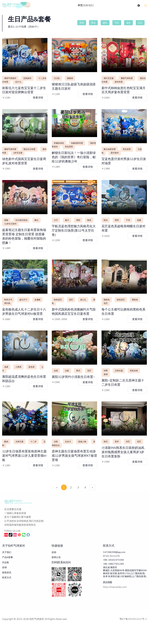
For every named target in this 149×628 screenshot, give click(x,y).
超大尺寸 (23, 299)
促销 (4, 567)
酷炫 (6, 441)
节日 (116, 22)
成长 (128, 22)
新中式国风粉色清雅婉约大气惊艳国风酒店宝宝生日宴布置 (74, 311)
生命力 (68, 441)
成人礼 (83, 299)
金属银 (37, 299)
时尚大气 (8, 299)
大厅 (56, 220)
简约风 (7, 303)
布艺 (128, 441)
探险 (6, 220)
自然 (56, 370)
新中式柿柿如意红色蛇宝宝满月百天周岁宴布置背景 (123, 90)
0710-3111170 (111, 556)
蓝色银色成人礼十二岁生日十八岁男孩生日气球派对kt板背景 (24, 311)
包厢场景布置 (77, 143)
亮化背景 (69, 146)
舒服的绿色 (59, 143)
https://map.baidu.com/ (115, 590)
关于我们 (6, 552)
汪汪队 (57, 78)
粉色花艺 (58, 299)
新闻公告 (56, 557)
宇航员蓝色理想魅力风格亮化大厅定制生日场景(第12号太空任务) (74, 230)
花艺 (71, 299)
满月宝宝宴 (109, 78)
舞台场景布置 (110, 149)
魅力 (67, 220)
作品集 (5, 562)
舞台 (36, 220)
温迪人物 (82, 441)
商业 (93, 22)
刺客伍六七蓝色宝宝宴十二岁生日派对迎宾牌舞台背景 (24, 90)
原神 (106, 374)
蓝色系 (32, 367)
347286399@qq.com (114, 552)
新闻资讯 (6, 572)
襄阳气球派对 (10, 78)
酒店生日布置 (29, 149)
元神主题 (119, 370)
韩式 (78, 370)
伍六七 (18, 82)
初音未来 (134, 370)
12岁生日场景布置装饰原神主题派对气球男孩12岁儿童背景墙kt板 (24, 455)
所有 (81, 22)
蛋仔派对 (115, 152)
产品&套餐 (7, 557)
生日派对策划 (21, 220)
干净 (128, 220)
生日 (140, 22)
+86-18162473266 (113, 561)
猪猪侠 (70, 78)
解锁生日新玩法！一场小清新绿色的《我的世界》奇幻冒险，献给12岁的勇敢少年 (74, 157)
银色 (89, 220)
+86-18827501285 (113, 566)
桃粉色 (107, 299)
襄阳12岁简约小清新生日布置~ (73, 377)
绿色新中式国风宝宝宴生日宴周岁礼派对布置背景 (24, 161)
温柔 (6, 367)
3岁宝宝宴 (17, 152)
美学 (117, 441)
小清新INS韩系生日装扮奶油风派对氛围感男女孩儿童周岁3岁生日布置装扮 (123, 452)
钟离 (106, 370)
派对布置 (119, 82)
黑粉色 (135, 299)
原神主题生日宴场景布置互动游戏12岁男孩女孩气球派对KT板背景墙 (74, 455)
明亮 (117, 220)
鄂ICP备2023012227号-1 (133, 618)
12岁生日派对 (10, 223)
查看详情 (38, 97)
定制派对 (27, 78)
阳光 (106, 220)
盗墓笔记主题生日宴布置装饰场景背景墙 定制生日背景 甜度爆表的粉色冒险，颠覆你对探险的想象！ (24, 236)
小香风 (18, 367)
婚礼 (105, 22)
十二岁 (34, 441)
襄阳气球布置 (127, 78)
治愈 (67, 370)
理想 (78, 220)
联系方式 (6, 577)
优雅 (139, 220)
